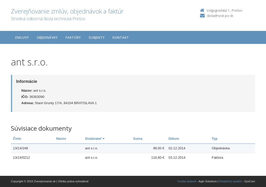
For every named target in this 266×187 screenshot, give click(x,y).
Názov (61, 139)
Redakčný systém (230, 181)
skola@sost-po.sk (220, 15)
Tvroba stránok (186, 181)
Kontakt (120, 37)
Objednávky (47, 37)
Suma (137, 139)
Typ (214, 139)
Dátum (174, 139)
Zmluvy (22, 37)
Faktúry (73, 37)
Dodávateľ (94, 139)
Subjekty (97, 37)
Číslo (17, 139)
